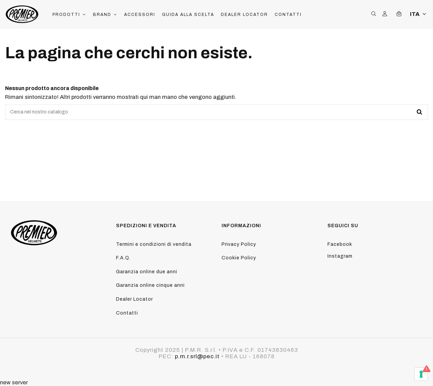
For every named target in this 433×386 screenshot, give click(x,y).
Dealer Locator (134, 299)
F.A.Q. (123, 257)
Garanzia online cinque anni (150, 285)
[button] (69, 14)
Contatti (127, 313)
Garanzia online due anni (146, 271)
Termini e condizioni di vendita (153, 244)
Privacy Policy (239, 244)
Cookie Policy (239, 257)
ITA (419, 14)
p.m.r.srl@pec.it (197, 356)
